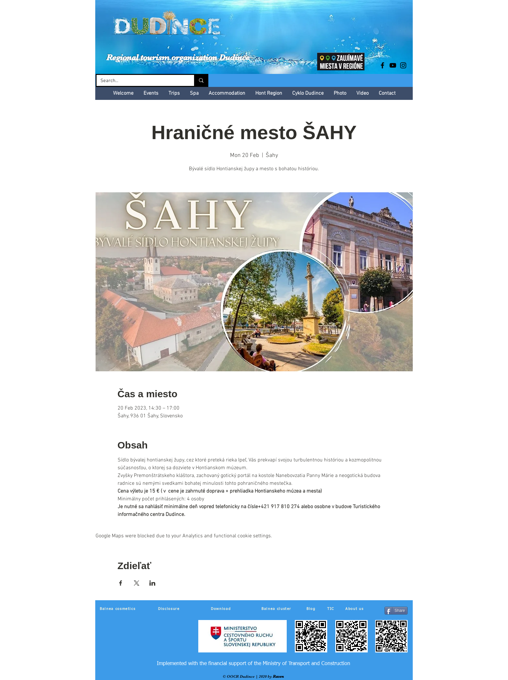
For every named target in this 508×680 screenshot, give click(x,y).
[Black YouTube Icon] (393, 65)
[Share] (396, 610)
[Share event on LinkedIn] (152, 583)
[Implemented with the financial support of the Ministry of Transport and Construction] (253, 664)
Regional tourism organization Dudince (177, 57)
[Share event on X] (136, 583)
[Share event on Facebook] (121, 583)
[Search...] (140, 81)
